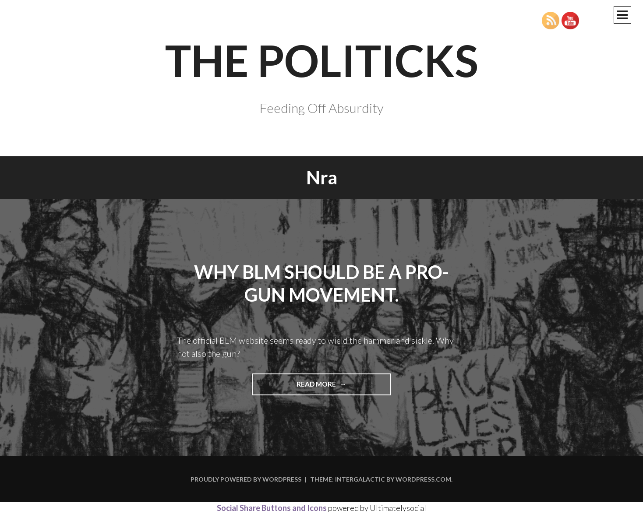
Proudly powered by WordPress (246, 479)
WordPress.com (423, 479)
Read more (339, 387)
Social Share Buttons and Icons (272, 508)
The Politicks (321, 60)
